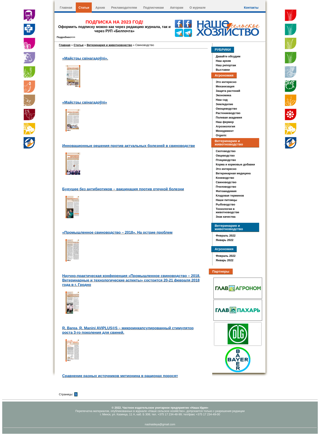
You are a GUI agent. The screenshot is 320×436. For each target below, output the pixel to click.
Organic (221, 135)
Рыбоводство (225, 204)
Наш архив (223, 60)
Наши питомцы (226, 200)
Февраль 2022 (226, 235)
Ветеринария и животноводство (109, 45)
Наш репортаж (226, 65)
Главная (66, 7)
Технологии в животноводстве (227, 210)
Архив (100, 7)
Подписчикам (153, 7)
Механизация (225, 86)
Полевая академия (229, 117)
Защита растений (228, 90)
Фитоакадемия (226, 191)
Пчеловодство (226, 186)
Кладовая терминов (230, 195)
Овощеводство (226, 108)
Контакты (251, 7)
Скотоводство (226, 151)
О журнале (198, 7)
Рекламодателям (124, 7)
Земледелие (224, 104)
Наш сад (222, 99)
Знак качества (226, 216)
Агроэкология (225, 126)
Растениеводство (228, 113)
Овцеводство (225, 155)
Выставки (223, 69)
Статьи (83, 7)
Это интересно (226, 82)
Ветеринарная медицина (233, 173)
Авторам (176, 7)
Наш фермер (225, 122)
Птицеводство (226, 160)
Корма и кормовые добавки (235, 164)
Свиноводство (226, 182)
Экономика (223, 95)
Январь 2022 (224, 240)
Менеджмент (225, 131)
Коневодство (225, 177)
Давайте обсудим (228, 56)
